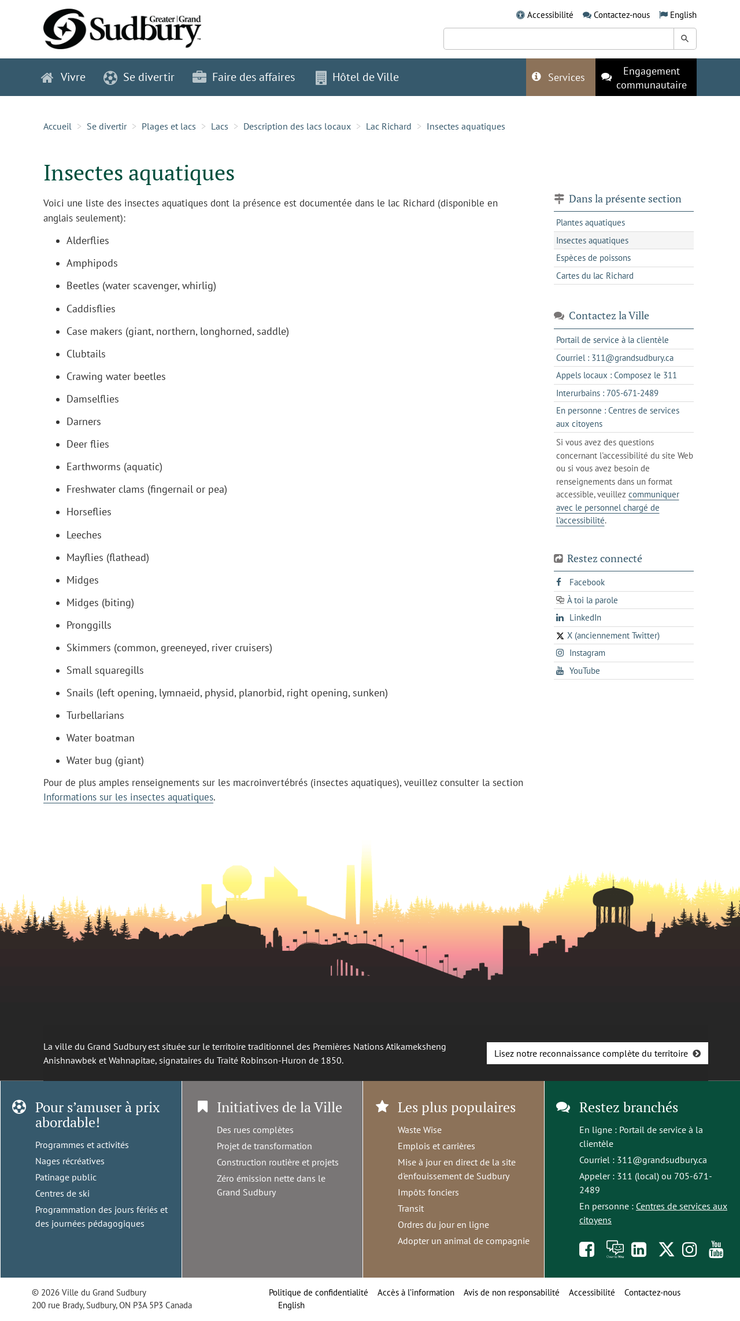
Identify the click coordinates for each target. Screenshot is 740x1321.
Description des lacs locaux (297, 126)
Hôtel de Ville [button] (357, 76)
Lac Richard (389, 126)
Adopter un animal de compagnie (464, 1240)
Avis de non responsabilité (512, 1292)
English (683, 14)
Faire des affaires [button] (244, 76)
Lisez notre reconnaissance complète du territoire (591, 1053)
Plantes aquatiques (590, 222)
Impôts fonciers (428, 1192)
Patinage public (66, 1177)
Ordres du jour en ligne (443, 1224)
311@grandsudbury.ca (662, 1159)
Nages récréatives (70, 1161)
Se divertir (107, 126)
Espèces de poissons (593, 257)
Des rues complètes (255, 1129)
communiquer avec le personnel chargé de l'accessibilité (617, 507)
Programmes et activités (82, 1144)
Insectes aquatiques (466, 126)
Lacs (219, 126)
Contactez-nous (622, 14)
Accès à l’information (416, 1292)
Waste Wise (420, 1129)
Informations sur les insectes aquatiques (128, 797)
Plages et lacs (169, 126)
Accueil (57, 126)
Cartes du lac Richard (595, 275)
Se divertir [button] (139, 76)
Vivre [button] (63, 76)
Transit (411, 1208)
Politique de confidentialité (318, 1292)
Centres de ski (62, 1193)
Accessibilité (550, 14)
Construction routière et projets (278, 1162)
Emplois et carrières (436, 1146)
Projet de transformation (264, 1146)
